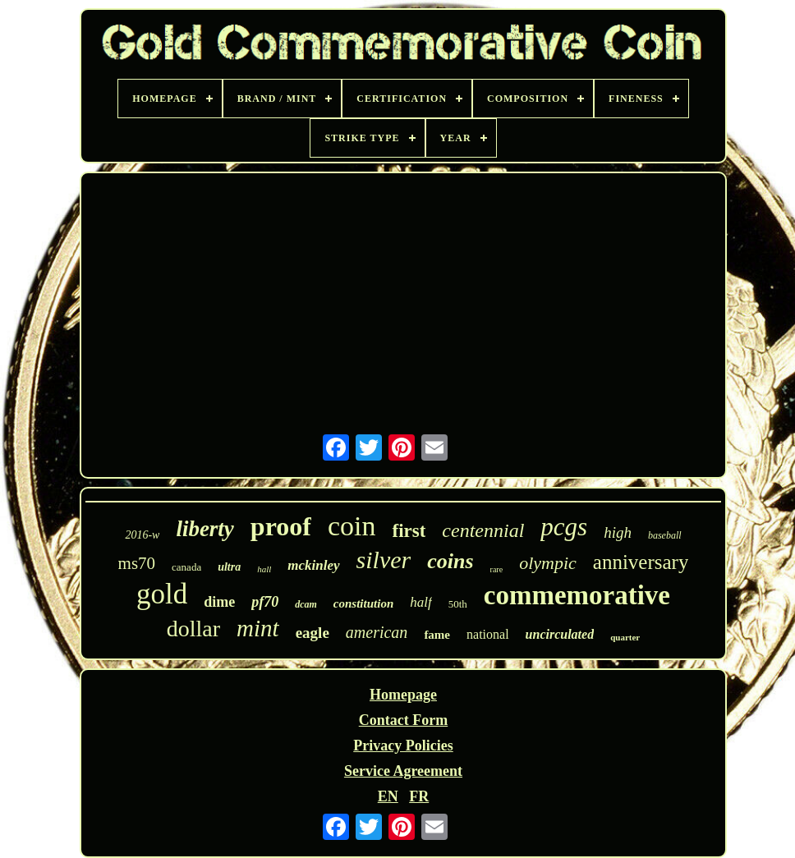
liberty (204, 528)
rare (496, 569)
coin (352, 526)
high (618, 532)
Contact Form (403, 720)
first (408, 531)
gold (161, 594)
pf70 (264, 602)
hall (264, 569)
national (487, 634)
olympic (548, 563)
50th (457, 604)
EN (388, 796)
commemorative (577, 595)
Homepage (403, 694)
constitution (363, 603)
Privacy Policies (403, 745)
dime (219, 602)
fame (437, 634)
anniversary (641, 562)
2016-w (142, 535)
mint (258, 628)
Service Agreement (403, 771)
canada (186, 567)
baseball (665, 535)
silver (383, 559)
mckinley (313, 565)
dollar (193, 628)
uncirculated (560, 634)
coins (450, 561)
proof (280, 526)
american (377, 632)
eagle (312, 632)
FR (419, 796)
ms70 (137, 563)
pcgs (563, 526)
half (420, 602)
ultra (229, 567)
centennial (483, 530)
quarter (625, 637)
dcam (306, 604)
